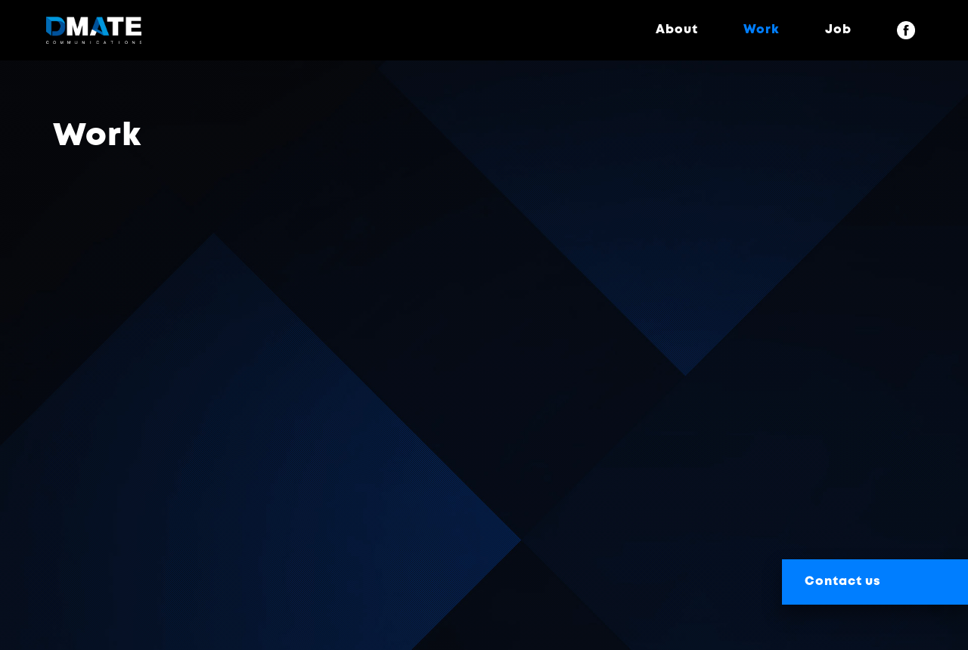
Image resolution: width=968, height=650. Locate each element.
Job (838, 30)
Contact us (843, 581)
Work (761, 30)
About (677, 30)
